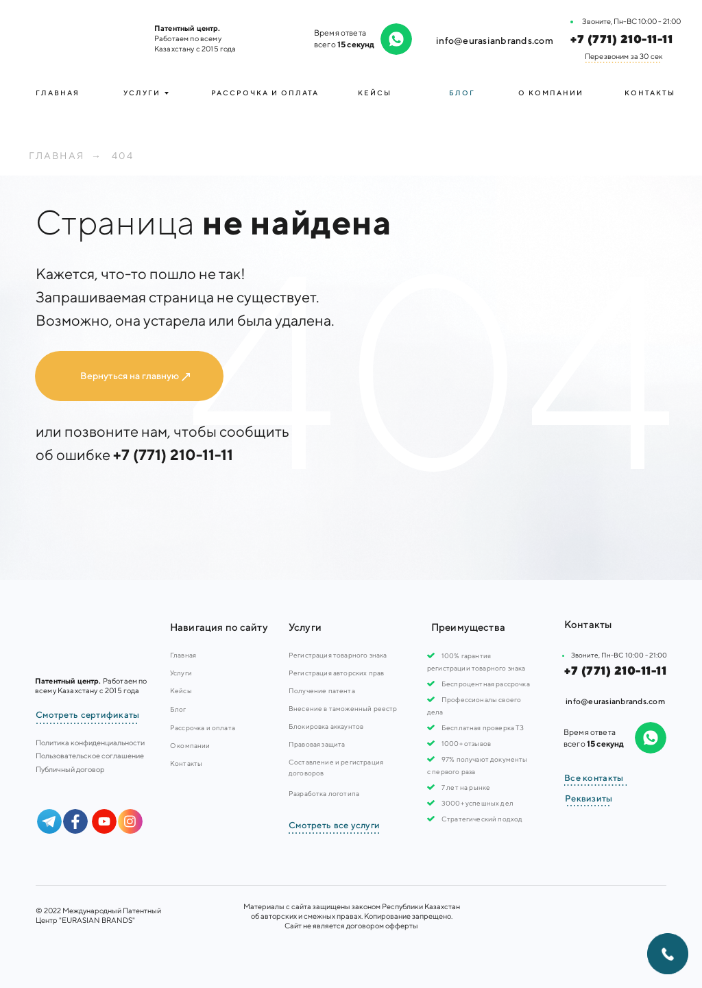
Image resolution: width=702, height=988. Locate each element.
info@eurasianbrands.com (494, 40)
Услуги (181, 672)
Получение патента (322, 690)
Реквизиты (589, 798)
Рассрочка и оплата (265, 92)
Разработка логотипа (324, 793)
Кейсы (374, 92)
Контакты (650, 92)
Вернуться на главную (129, 375)
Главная (58, 92)
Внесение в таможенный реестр (343, 708)
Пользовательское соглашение (90, 755)
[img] (84, 37)
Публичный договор (70, 768)
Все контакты (593, 778)
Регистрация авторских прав (336, 672)
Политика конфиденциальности (90, 742)
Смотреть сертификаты (88, 715)
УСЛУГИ (141, 92)
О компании (550, 92)
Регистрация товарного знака (338, 655)
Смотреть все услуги (334, 825)
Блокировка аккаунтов (326, 726)
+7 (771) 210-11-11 (621, 39)
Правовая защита (317, 744)
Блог (462, 92)
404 (123, 155)
